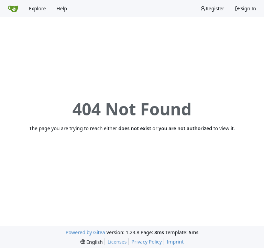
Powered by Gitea (85, 232)
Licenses (117, 241)
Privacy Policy (146, 241)
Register (212, 8)
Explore (37, 8)
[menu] (91, 242)
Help (61, 8)
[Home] (13, 8)
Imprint (175, 241)
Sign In (245, 8)
